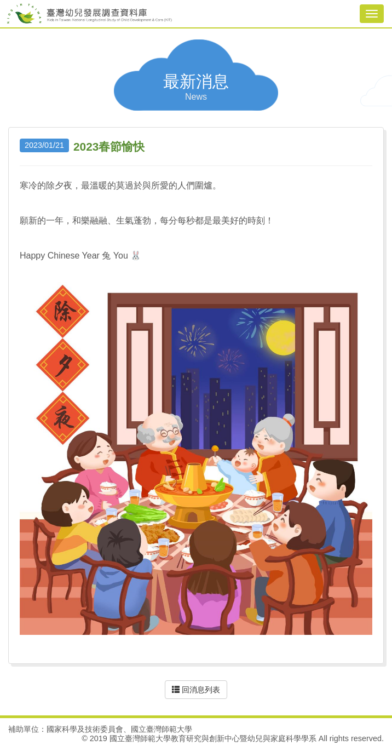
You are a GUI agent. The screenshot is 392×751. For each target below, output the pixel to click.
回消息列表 (196, 689)
